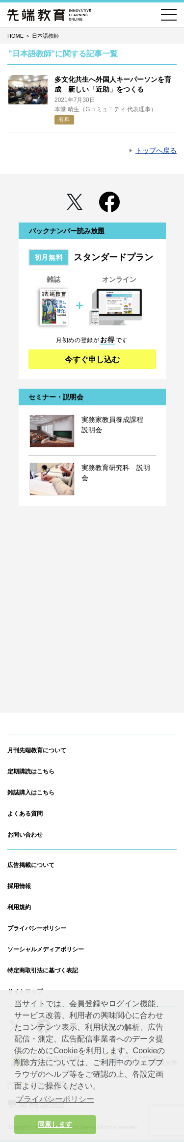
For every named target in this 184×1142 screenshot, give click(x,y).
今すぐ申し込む (92, 359)
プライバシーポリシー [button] (55, 1099)
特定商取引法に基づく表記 (42, 970)
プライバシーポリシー (36, 928)
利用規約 (19, 907)
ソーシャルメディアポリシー (45, 949)
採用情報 (19, 886)
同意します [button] (55, 1124)
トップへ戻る (156, 150)
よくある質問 (25, 813)
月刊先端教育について (36, 750)
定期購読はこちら (30, 771)
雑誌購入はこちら (30, 792)
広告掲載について (30, 865)
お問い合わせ (25, 834)
